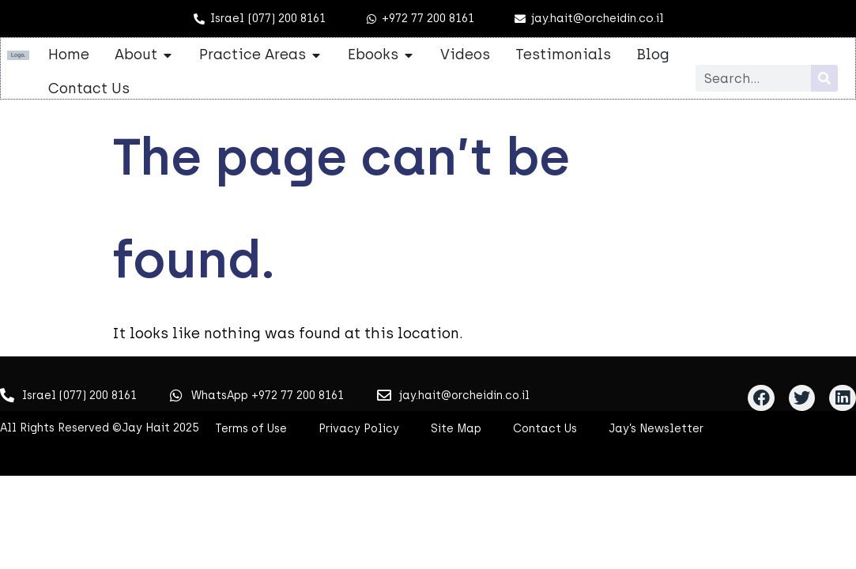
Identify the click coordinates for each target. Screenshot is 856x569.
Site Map (456, 428)
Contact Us (545, 428)
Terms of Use (251, 428)
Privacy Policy (359, 428)
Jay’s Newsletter (656, 428)
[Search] (824, 78)
